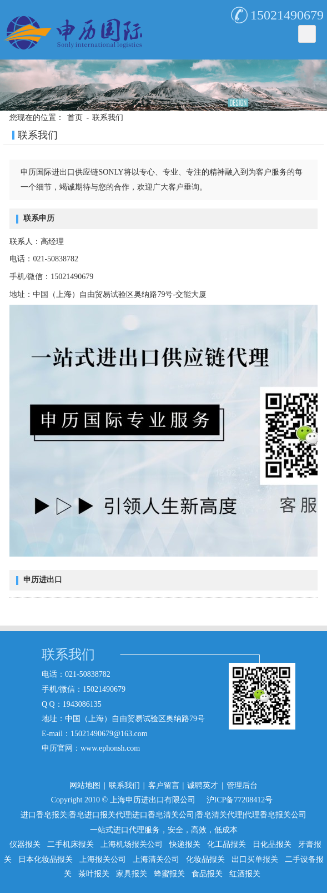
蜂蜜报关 (169, 874)
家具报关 (131, 874)
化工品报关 (226, 844)
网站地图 (84, 785)
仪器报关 (25, 844)
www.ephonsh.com (110, 748)
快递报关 (184, 844)
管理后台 (242, 785)
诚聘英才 (202, 785)
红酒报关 (244, 874)
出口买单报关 (255, 859)
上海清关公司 (156, 859)
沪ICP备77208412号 (240, 800)
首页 (75, 117)
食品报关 (207, 874)
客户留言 (163, 785)
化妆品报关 (205, 859)
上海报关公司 (102, 859)
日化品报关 (272, 844)
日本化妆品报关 (45, 859)
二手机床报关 (70, 844)
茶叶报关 (93, 874)
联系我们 (107, 117)
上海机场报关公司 (131, 844)
